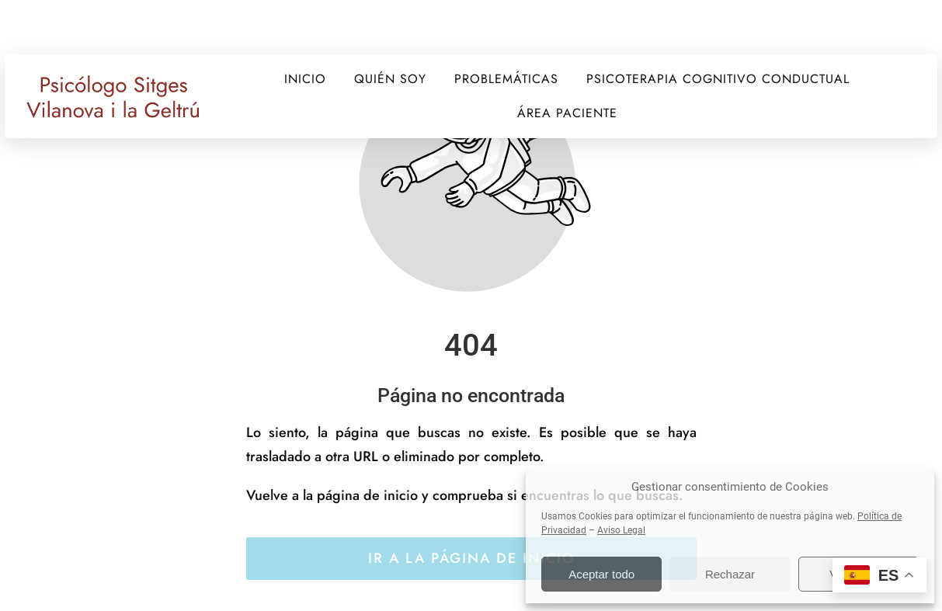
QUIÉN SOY (390, 79)
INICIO (305, 79)
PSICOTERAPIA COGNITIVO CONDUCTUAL (718, 79)
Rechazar (730, 574)
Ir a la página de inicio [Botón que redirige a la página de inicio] (471, 558)
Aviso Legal (621, 530)
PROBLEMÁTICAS (506, 79)
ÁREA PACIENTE (567, 113)
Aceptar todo (601, 574)
